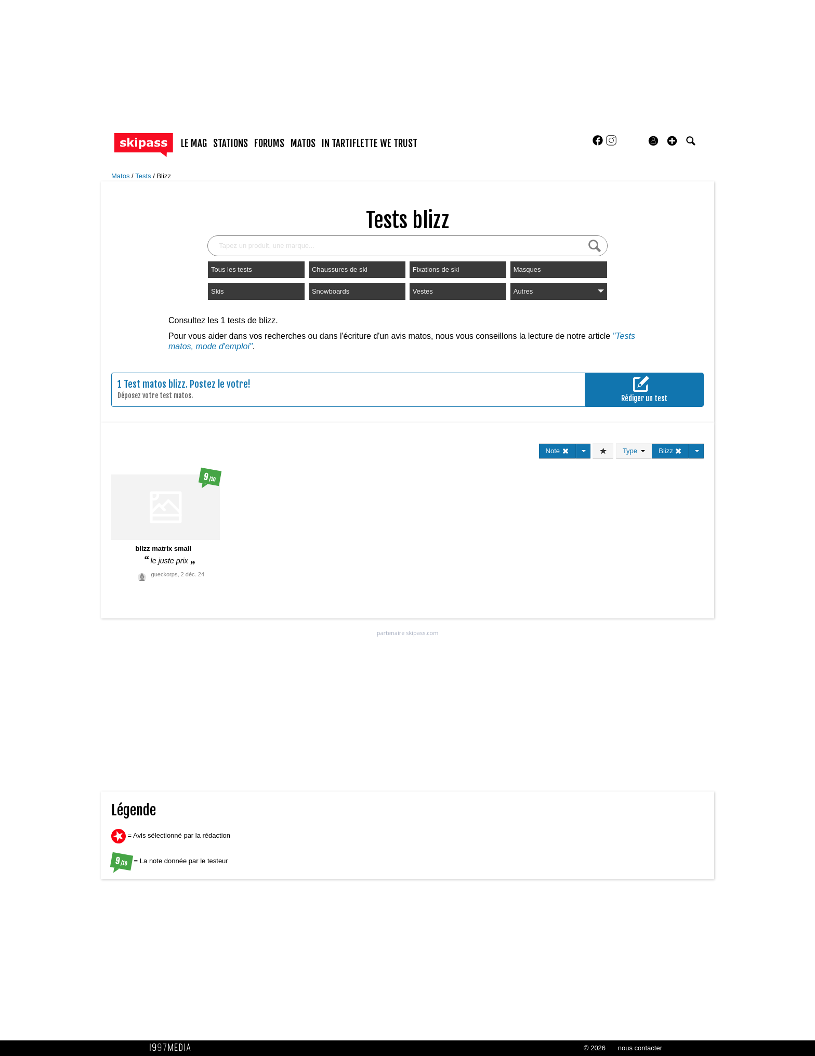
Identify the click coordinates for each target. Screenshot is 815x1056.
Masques (527, 269)
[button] (672, 141)
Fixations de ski (436, 269)
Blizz (163, 176)
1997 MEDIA (173, 1047)
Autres (559, 291)
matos (303, 143)
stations (230, 143)
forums (269, 143)
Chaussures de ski (339, 269)
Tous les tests (231, 269)
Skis (217, 291)
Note (557, 451)
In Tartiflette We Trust (369, 143)
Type (634, 451)
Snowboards (330, 291)
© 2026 (595, 1048)
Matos (121, 176)
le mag (194, 143)
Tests (144, 176)
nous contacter (640, 1048)
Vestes (423, 291)
